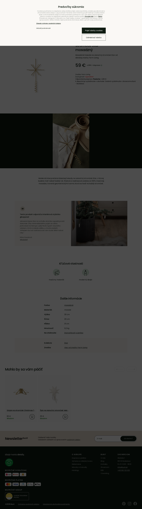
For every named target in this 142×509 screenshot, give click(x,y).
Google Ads (89, 16)
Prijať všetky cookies (94, 30)
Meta (100, 16)
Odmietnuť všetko (94, 37)
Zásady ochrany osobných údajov (48, 23)
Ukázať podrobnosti (43, 28)
